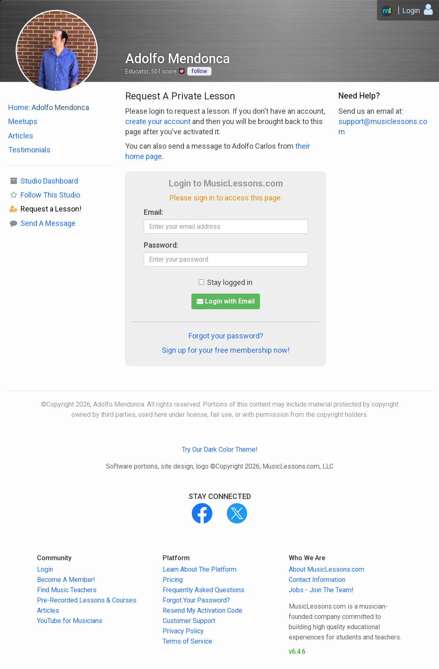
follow (199, 71)
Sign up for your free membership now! (226, 350)
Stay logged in (226, 282)
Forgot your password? (225, 335)
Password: (161, 245)
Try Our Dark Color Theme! (219, 449)
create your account (158, 121)
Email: (153, 212)
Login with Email (226, 301)
